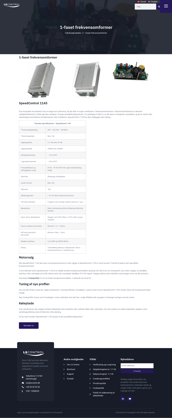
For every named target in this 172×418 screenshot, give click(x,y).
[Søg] (159, 7)
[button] (21, 80)
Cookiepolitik (44, 412)
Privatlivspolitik (56, 412)
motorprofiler (33, 278)
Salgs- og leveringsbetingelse (28, 412)
